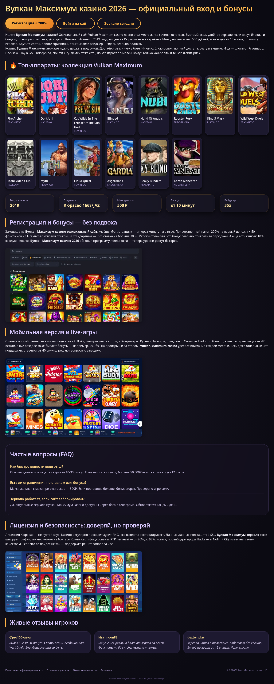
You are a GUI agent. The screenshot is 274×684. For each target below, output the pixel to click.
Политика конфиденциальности (24, 670)
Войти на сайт (75, 23)
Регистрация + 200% (29, 23)
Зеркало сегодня (119, 23)
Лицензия (106, 670)
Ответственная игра (85, 670)
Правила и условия (58, 670)
